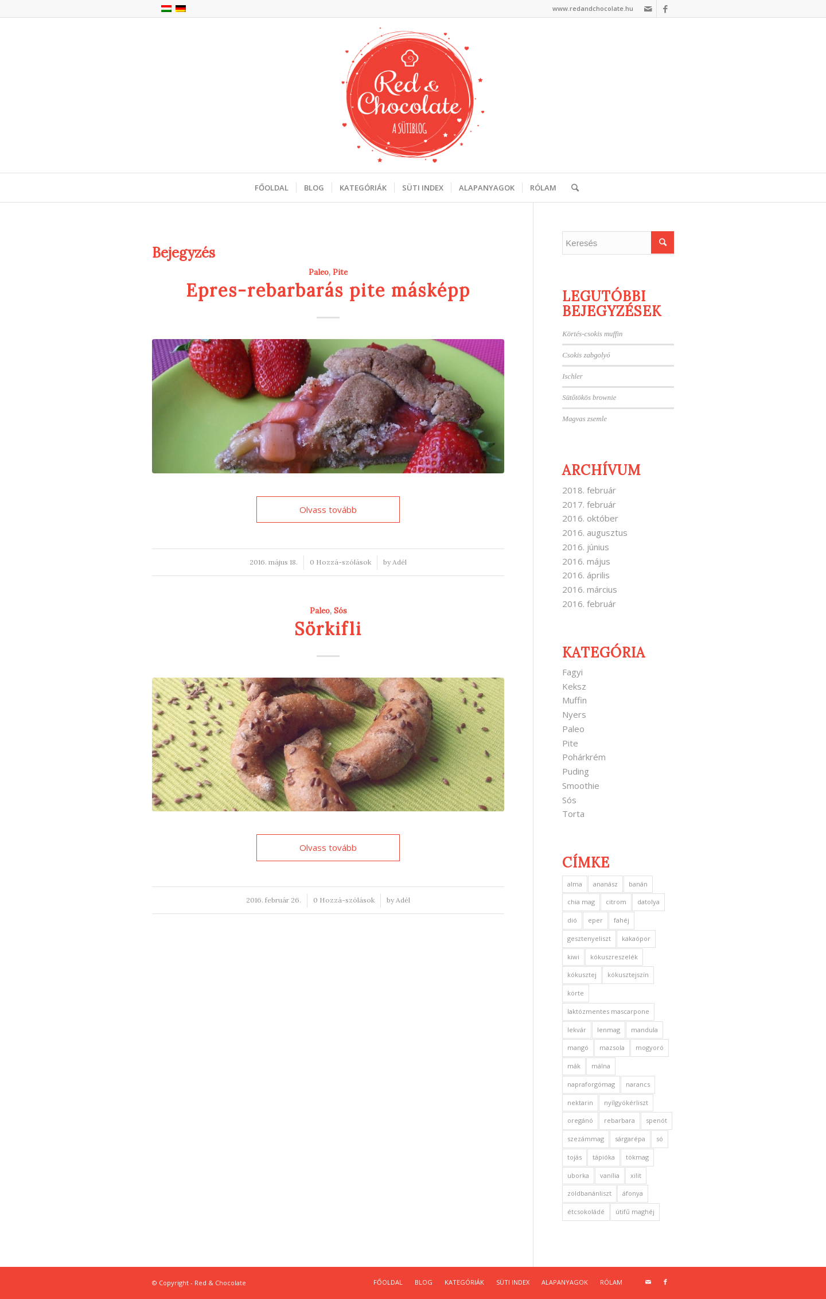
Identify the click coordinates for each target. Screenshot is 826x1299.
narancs (638, 1084)
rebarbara (619, 1120)
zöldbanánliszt (589, 1193)
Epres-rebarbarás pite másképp (328, 290)
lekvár (576, 1029)
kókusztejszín (628, 974)
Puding (575, 771)
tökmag (637, 1157)
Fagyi (572, 672)
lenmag (608, 1029)
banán (638, 884)
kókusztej (582, 974)
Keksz (574, 686)
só (659, 1138)
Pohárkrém (584, 757)
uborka (578, 1175)
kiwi (573, 956)
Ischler (572, 376)
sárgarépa (630, 1138)
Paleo (319, 272)
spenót (656, 1120)
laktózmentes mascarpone (608, 1011)
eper (595, 920)
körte (575, 993)
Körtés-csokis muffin (592, 334)
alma (574, 884)
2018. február (589, 490)
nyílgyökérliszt (626, 1102)
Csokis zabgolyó (586, 355)
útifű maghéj (634, 1211)
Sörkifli (328, 629)
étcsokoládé (586, 1211)
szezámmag (585, 1138)
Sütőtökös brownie (589, 398)
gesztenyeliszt (589, 938)
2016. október (590, 518)
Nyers (574, 714)
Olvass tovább (328, 509)
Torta (573, 813)
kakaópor (636, 938)
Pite (340, 272)
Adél (399, 562)
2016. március (589, 589)
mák (573, 1065)
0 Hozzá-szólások (340, 562)
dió (572, 920)
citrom (616, 901)
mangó (578, 1047)
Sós (340, 610)
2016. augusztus (595, 532)
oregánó (580, 1120)
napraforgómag (591, 1084)
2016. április (586, 575)
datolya (648, 901)
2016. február (589, 603)
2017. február (589, 504)
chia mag (581, 901)
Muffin (574, 700)
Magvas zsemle (584, 419)
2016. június (585, 547)
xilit (635, 1175)
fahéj (621, 920)
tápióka (604, 1157)
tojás (574, 1157)
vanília (610, 1175)
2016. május (586, 561)
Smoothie (580, 785)
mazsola (612, 1047)
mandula (644, 1029)
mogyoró (650, 1047)
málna (600, 1065)
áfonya (632, 1193)
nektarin (580, 1102)
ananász (605, 884)
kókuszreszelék (614, 956)
